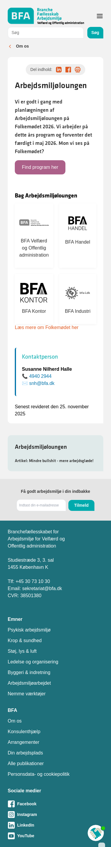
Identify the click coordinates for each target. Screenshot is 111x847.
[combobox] (46, 32)
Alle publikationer (26, 763)
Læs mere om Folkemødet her (46, 327)
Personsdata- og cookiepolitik (39, 774)
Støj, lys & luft (22, 651)
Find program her (40, 167)
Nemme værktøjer (27, 693)
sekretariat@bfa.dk (42, 588)
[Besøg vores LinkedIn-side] (55, 825)
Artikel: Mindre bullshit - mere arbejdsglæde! (54, 460)
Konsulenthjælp (24, 731)
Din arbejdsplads (25, 752)
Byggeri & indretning (29, 672)
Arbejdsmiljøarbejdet (29, 683)
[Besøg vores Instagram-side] (55, 814)
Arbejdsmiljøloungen (41, 447)
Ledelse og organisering (33, 661)
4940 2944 (40, 376)
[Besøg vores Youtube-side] (55, 835)
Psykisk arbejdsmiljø (29, 629)
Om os (22, 46)
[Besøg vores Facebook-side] (55, 803)
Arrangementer (23, 742)
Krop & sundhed (25, 640)
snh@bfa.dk (41, 383)
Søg (95, 32)
